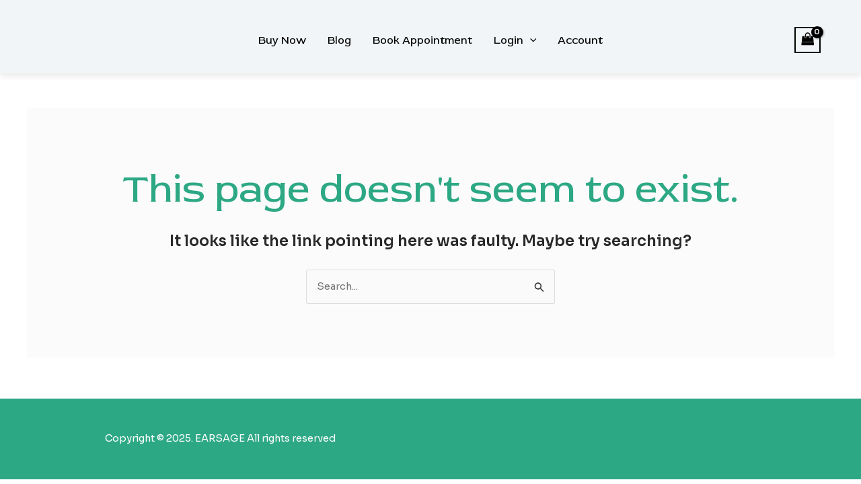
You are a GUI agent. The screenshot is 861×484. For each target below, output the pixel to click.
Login (515, 40)
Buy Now (282, 40)
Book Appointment (422, 40)
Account (580, 40)
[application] (530, 40)
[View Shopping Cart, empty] (807, 40)
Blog (339, 40)
